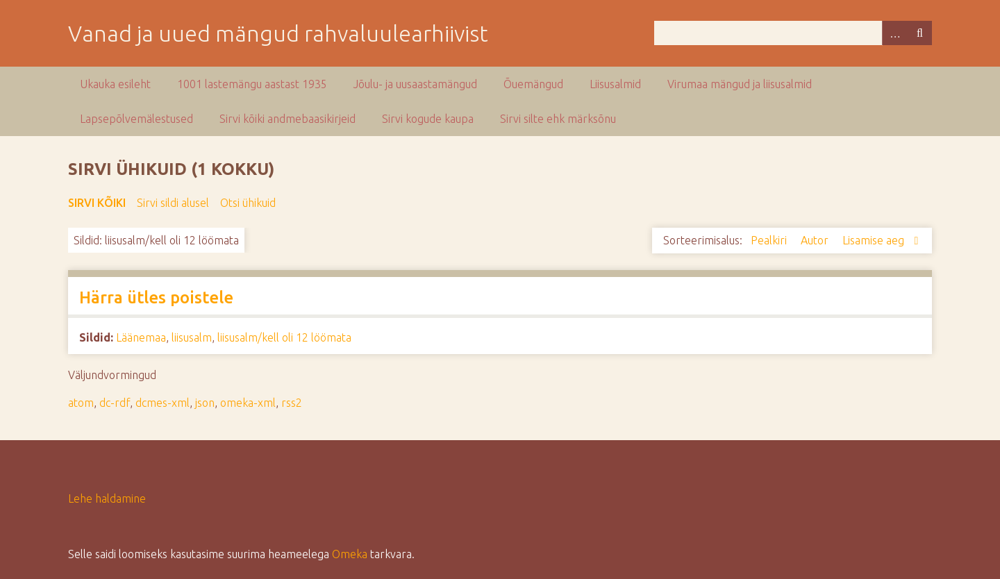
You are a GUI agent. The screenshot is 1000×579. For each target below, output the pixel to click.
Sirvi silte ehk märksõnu (558, 118)
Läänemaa (141, 337)
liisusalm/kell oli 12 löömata (284, 337)
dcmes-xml (162, 402)
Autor (816, 240)
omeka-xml (248, 402)
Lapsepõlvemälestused (136, 118)
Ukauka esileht (115, 84)
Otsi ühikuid (248, 202)
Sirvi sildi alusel (173, 202)
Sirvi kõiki (97, 202)
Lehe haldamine (107, 498)
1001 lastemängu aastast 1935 (252, 84)
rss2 (291, 402)
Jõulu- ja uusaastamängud (415, 84)
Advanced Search (894, 33)
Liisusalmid (615, 84)
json (205, 402)
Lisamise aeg (874, 240)
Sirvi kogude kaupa (428, 118)
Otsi (919, 33)
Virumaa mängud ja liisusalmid (739, 84)
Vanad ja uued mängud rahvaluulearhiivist (278, 33)
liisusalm (192, 337)
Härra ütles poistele (156, 297)
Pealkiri (770, 240)
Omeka (349, 554)
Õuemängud (533, 84)
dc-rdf (114, 402)
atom (81, 402)
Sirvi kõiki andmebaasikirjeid (287, 118)
